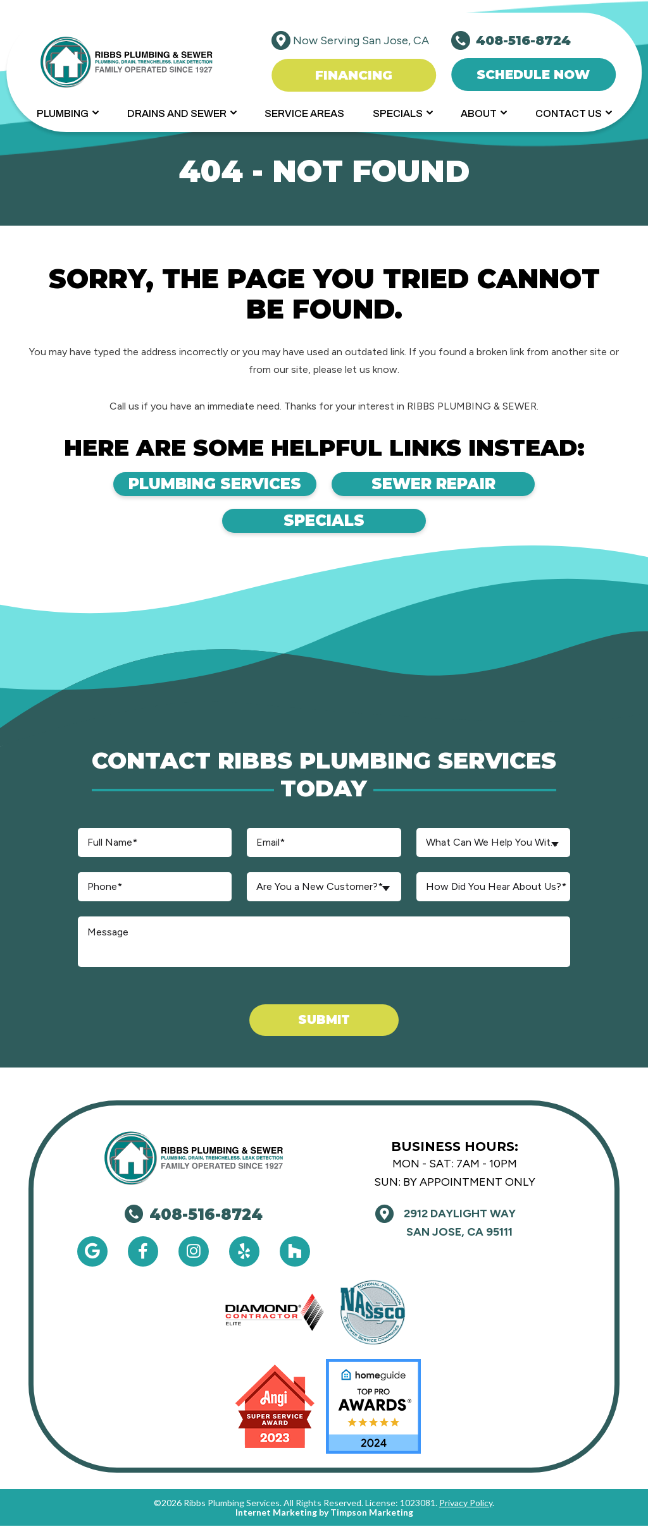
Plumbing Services (183, 484)
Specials (398, 113)
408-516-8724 (194, 1215)
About (479, 113)
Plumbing (63, 113)
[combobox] (493, 842)
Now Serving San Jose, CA (361, 40)
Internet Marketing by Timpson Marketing (324, 1513)
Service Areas (304, 113)
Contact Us (568, 113)
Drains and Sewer (177, 113)
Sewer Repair (465, 484)
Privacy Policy (465, 1504)
